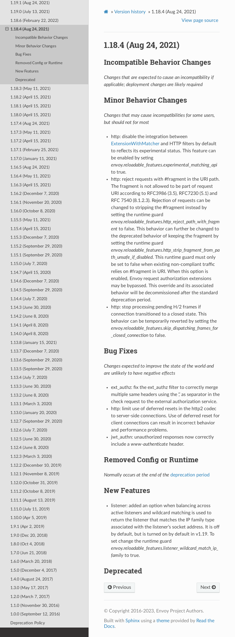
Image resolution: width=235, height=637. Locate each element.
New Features (27, 71)
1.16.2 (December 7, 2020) (34, 193)
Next (208, 587)
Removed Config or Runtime (39, 63)
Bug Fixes (23, 54)
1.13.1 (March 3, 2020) (31, 404)
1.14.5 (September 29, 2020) (36, 290)
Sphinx (132, 620)
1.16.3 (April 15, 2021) (30, 185)
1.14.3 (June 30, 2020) (30, 307)
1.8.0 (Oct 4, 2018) (27, 544)
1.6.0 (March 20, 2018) (31, 561)
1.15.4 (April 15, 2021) (30, 229)
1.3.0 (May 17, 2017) (29, 588)
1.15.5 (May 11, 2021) (30, 220)
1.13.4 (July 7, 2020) (28, 377)
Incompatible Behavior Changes (41, 38)
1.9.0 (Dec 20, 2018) (29, 535)
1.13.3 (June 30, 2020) (30, 386)
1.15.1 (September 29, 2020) (36, 255)
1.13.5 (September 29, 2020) (36, 369)
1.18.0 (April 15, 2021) (30, 115)
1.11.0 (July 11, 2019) (30, 509)
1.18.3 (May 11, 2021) (30, 88)
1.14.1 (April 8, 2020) (29, 325)
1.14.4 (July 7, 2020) (28, 299)
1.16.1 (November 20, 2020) (36, 202)
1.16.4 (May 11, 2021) (30, 176)
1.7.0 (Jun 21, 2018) (28, 553)
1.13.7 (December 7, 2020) (34, 351)
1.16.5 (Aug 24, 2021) (30, 167)
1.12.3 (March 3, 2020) (31, 456)
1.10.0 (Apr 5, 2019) (28, 517)
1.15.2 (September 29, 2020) (36, 246)
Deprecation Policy (27, 623)
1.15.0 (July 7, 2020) (28, 263)
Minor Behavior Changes (35, 46)
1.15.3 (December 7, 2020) (34, 237)
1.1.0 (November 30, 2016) (34, 605)
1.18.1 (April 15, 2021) (30, 106)
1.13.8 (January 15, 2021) (33, 342)
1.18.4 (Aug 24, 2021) (27, 29)
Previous (119, 587)
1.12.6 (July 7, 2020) (28, 430)
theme (162, 620)
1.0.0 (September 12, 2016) (35, 614)
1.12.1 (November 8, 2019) (34, 474)
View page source (200, 20)
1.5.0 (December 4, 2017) (33, 570)
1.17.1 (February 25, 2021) (34, 150)
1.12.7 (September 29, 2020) (36, 421)
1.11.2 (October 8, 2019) (32, 491)
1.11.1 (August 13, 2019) (32, 500)
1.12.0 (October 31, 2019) (34, 483)
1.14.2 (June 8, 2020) (29, 316)
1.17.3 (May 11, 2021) (30, 132)
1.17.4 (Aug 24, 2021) (30, 123)
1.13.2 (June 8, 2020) (29, 395)
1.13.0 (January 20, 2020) (33, 412)
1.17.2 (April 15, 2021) (30, 141)
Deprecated (25, 80)
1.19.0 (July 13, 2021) (30, 11)
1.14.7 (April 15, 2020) (30, 272)
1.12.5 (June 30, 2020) (30, 439)
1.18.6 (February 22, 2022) (34, 20)
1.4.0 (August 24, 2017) (31, 579)
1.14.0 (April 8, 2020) (29, 334)
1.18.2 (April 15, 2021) (30, 97)
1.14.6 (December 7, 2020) (34, 281)
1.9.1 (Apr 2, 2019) (27, 526)
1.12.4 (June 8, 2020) (29, 447)
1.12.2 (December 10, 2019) (35, 465)
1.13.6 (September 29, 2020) (36, 360)
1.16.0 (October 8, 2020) (32, 211)
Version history (130, 11)
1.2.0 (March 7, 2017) (30, 596)
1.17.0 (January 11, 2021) (33, 158)
